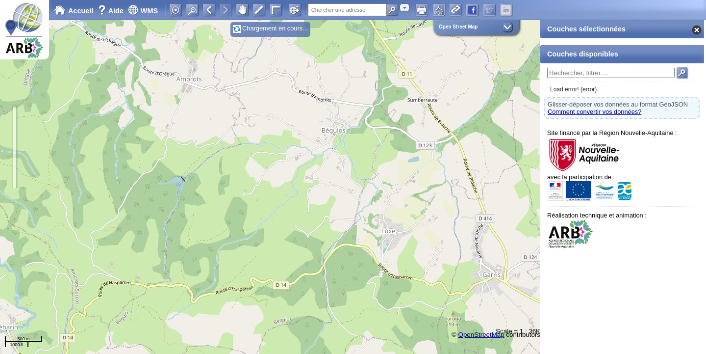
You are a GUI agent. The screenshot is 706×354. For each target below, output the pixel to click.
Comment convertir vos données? (594, 111)
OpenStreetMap (481, 334)
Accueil (73, 11)
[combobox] (404, 7)
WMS (143, 11)
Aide (112, 11)
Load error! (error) (573, 89)
